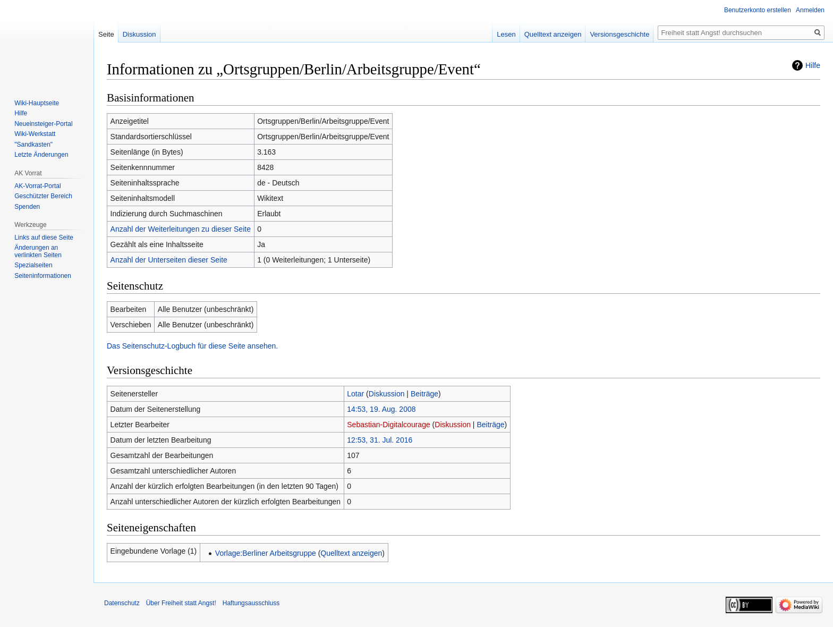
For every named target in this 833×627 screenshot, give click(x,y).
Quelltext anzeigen (351, 553)
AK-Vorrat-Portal (37, 186)
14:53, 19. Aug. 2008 (381, 409)
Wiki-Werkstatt (34, 134)
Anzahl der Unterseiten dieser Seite (168, 260)
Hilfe (812, 65)
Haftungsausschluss (251, 603)
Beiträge (424, 393)
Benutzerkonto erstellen (757, 10)
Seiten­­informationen (42, 275)
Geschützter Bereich (43, 196)
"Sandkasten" (33, 144)
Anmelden (810, 10)
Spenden (27, 206)
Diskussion (387, 393)
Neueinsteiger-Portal (43, 124)
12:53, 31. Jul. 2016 (379, 440)
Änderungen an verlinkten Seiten (38, 251)
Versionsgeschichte (619, 34)
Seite (106, 34)
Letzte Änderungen (41, 154)
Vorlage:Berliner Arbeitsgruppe (265, 553)
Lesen (506, 34)
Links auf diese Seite (43, 237)
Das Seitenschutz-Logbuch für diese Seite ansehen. (192, 346)
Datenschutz (122, 603)
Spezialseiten (33, 265)
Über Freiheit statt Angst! (181, 603)
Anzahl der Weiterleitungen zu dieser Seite (180, 229)
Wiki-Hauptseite (36, 103)
